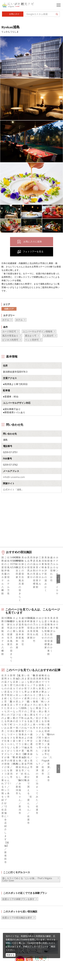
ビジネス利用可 (10, 339)
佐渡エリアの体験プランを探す (18, 753)
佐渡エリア (9, 308)
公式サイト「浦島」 (13, 489)
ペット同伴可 (32, 339)
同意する (11, 955)
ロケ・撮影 (19, 926)
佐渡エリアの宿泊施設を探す (17, 772)
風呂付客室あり (10, 335)
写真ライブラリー (22, 910)
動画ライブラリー (22, 918)
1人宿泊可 (48, 335)
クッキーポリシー (38, 946)
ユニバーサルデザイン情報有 (38, 331)
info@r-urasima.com (14, 477)
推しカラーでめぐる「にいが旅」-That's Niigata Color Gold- (27, 734)
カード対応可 (9, 331)
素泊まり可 (30, 335)
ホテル (5, 319)
